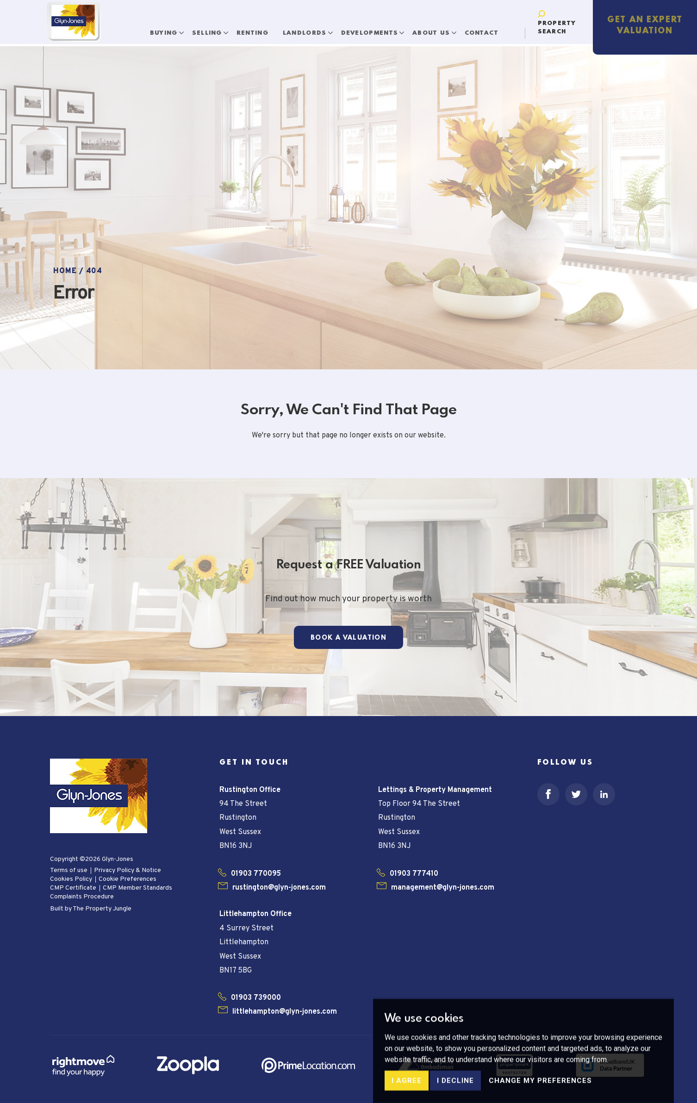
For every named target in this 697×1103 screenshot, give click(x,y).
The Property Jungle (102, 909)
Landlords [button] (295, 28)
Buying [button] (153, 28)
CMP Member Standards (137, 888)
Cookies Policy (71, 879)
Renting (241, 28)
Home (65, 271)
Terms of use (68, 870)
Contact (470, 28)
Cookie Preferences (127, 879)
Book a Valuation (348, 638)
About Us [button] (421, 28)
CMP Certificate (73, 888)
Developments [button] (359, 28)
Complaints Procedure (82, 897)
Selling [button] (196, 28)
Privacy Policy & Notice (127, 870)
